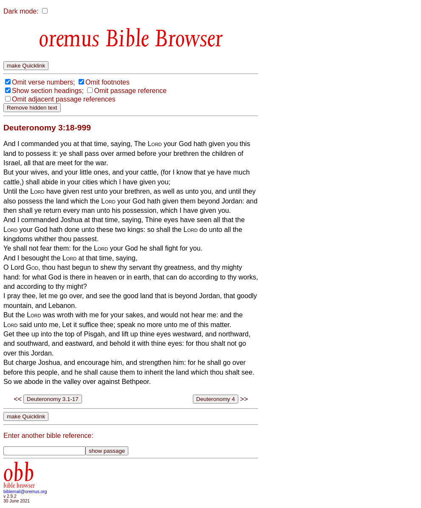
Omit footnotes (107, 82)
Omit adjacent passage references (64, 99)
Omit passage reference (130, 90)
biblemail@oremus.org (25, 491)
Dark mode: (21, 11)
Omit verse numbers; (43, 82)
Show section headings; (48, 90)
